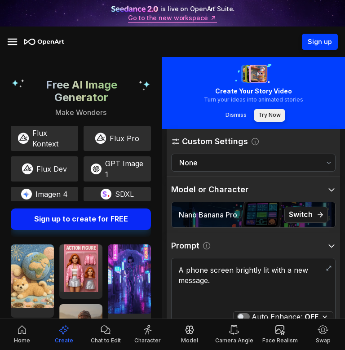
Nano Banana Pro (208, 214)
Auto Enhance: (285, 316)
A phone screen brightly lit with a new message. (253, 285)
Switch (306, 214)
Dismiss (235, 115)
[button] (253, 141)
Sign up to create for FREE (81, 219)
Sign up (319, 41)
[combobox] (253, 163)
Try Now (269, 115)
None (188, 162)
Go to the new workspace (172, 18)
